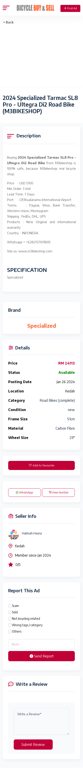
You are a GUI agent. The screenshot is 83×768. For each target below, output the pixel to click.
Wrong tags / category (27, 625)
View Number (58, 492)
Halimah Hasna (32, 533)
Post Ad (70, 8)
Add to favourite (41, 465)
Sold (15, 612)
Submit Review (33, 744)
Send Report (42, 656)
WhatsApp (24, 492)
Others (16, 631)
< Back (8, 22)
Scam (15, 606)
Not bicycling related (26, 618)
